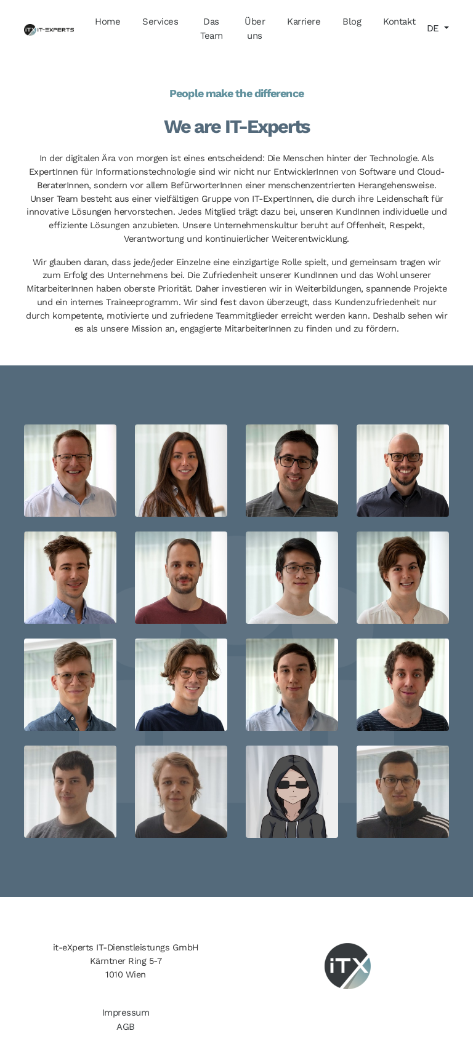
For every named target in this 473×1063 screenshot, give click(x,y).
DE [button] (434, 28)
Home (107, 21)
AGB (125, 1026)
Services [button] (160, 21)
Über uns (255, 28)
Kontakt (399, 21)
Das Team (211, 28)
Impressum (126, 1012)
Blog (351, 21)
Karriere (303, 21)
